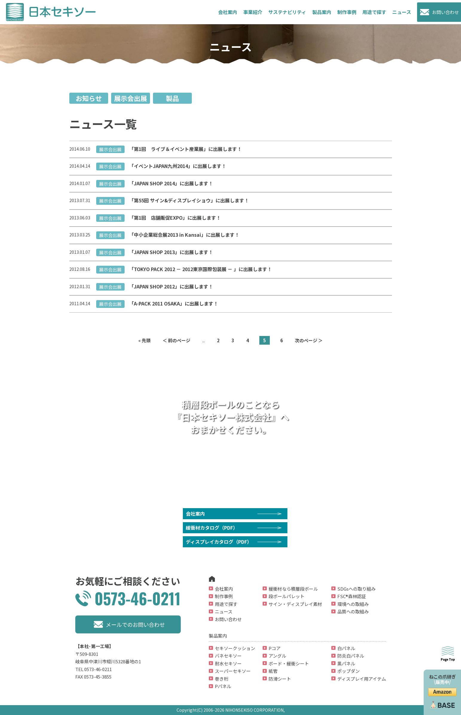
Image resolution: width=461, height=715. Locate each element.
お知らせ (89, 98)
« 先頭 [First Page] (144, 340)
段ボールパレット (286, 596)
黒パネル (346, 663)
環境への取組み (353, 604)
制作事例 (346, 12)
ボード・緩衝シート (289, 663)
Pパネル (223, 686)
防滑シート (280, 679)
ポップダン (348, 671)
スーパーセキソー (233, 671)
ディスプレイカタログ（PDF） (219, 541)
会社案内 (227, 12)
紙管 (273, 671)
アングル (277, 656)
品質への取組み (353, 611)
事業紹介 (252, 12)
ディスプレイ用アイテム (361, 679)
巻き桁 (221, 679)
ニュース (401, 12)
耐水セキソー (228, 663)
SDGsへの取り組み (356, 589)
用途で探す (226, 604)
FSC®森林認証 (351, 596)
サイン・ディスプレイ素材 (295, 604)
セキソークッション (235, 648)
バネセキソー (228, 656)
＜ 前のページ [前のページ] (176, 340)
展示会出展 (130, 98)
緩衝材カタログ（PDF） (212, 527)
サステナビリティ (287, 12)
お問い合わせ (445, 12)
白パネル (346, 648)
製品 (172, 98)
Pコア (275, 648)
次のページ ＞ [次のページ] (309, 340)
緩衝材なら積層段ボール (293, 589)
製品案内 (321, 12)
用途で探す (374, 12)
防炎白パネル (350, 656)
